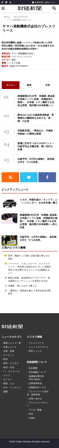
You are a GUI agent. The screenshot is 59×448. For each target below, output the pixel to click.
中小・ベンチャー (12, 387)
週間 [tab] (29, 85)
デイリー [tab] (10, 85)
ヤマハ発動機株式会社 (22, 53)
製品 (13, 59)
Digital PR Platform (18, 66)
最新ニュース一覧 (12, 343)
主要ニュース (10, 347)
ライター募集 (35, 410)
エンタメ (7, 379)
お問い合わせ (35, 398)
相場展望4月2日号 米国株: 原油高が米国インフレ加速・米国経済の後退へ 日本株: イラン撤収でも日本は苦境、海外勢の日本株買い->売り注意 (38, 221)
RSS (31, 414)
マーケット (8, 355)
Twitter (32, 418)
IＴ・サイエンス (11, 371)
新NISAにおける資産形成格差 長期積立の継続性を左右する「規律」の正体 (35, 117)
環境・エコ (8, 383)
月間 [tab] (47, 85)
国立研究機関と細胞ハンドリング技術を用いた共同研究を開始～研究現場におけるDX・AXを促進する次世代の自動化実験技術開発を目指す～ (28, 45)
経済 (5, 359)
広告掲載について (37, 372)
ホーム (7, 17)
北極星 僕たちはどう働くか (22, 285)
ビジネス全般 (13, 63)
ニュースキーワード (38, 347)
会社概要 (33, 368)
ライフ (6, 375)
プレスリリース (21, 17)
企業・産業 (8, 351)
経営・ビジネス (11, 363)
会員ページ (50, 2)
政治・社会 (8, 367)
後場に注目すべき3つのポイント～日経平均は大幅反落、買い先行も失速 (35, 146)
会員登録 (37, 2)
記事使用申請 (35, 383)
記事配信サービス (37, 387)
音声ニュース (35, 351)
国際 (5, 391)
